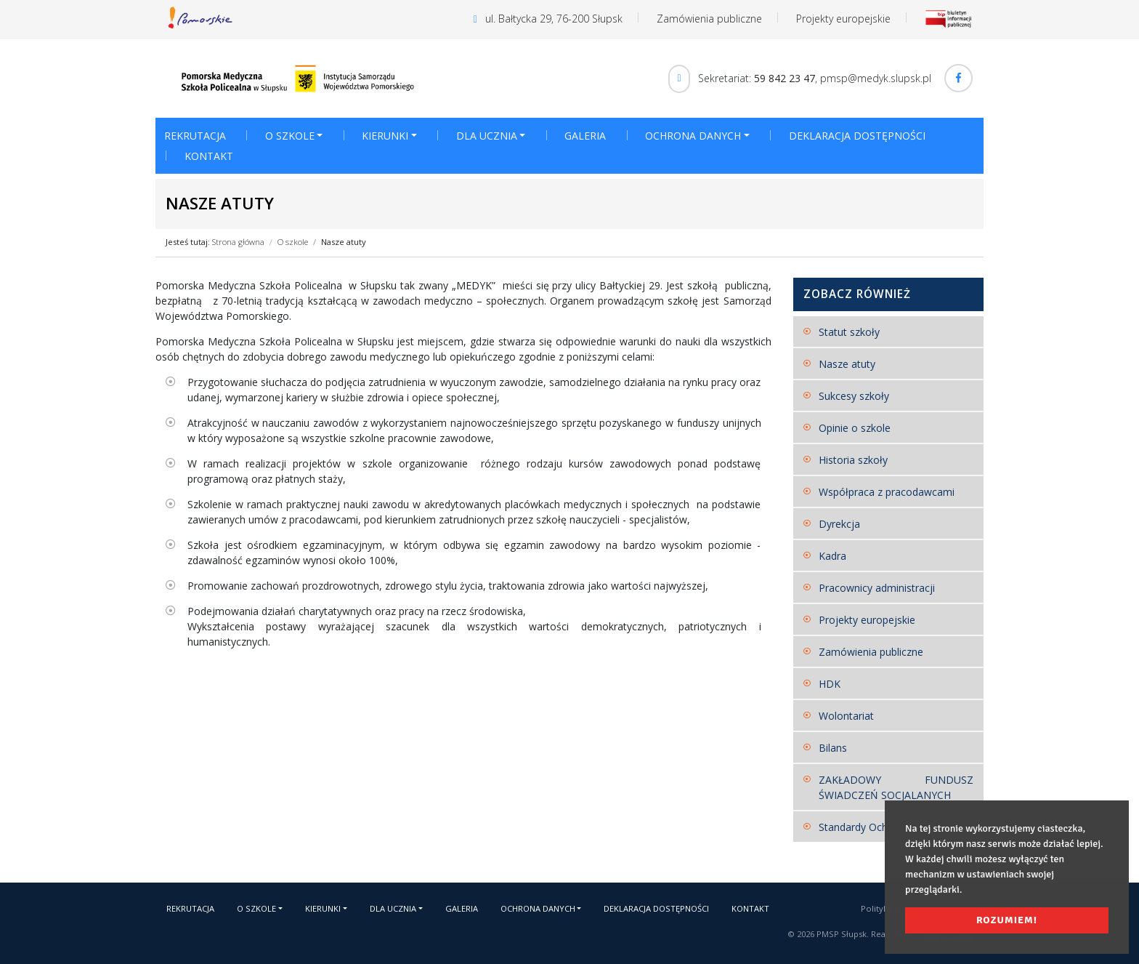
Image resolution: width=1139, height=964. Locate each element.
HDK (829, 684)
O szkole (290, 135)
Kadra (832, 556)
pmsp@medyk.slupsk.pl (875, 77)
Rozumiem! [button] (1006, 920)
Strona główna (238, 241)
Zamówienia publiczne (709, 18)
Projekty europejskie (843, 18)
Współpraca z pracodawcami (886, 492)
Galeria (585, 135)
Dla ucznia (486, 135)
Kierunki (385, 135)
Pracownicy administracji (877, 588)
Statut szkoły (849, 332)
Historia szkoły (853, 460)
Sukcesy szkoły (854, 396)
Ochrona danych (693, 135)
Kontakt (209, 156)
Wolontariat (846, 716)
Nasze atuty (343, 241)
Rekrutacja (195, 135)
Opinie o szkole (855, 428)
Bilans (833, 748)
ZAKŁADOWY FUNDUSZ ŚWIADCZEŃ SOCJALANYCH (896, 787)
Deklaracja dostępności (857, 135)
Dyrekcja (839, 524)
